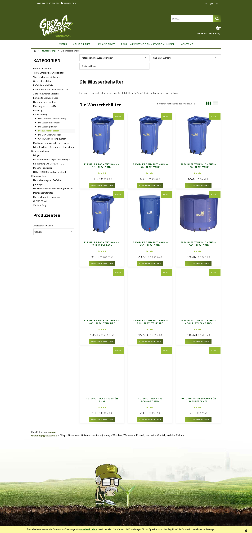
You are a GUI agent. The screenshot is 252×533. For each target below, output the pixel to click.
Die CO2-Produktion (43, 167)
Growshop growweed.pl (44, 435)
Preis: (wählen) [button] (89, 66)
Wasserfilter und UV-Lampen (47, 77)
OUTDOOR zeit (40, 201)
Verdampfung (39, 205)
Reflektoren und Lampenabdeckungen (51, 159)
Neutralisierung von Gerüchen (47, 180)
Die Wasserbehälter (48, 130)
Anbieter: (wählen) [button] (162, 57)
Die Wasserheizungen (49, 122)
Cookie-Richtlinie (88, 529)
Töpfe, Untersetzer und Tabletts (48, 72)
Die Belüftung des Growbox (46, 197)
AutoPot (102, 173)
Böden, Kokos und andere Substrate (50, 89)
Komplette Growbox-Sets (45, 97)
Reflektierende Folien (43, 85)
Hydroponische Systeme (45, 102)
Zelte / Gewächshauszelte (46, 93)
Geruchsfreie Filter (42, 81)
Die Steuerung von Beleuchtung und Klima (53, 188)
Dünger (36, 155)
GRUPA (52, 432)
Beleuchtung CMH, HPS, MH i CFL (48, 163)
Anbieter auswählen (43, 225)
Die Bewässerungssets (49, 134)
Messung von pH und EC (44, 106)
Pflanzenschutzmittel (43, 192)
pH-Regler (38, 184)
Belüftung (37, 110)
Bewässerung (40, 114)
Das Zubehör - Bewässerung (52, 118)
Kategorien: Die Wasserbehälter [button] (97, 57)
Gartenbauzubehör (42, 68)
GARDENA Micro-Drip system (52, 138)
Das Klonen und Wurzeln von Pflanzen (51, 143)
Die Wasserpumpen (47, 126)
